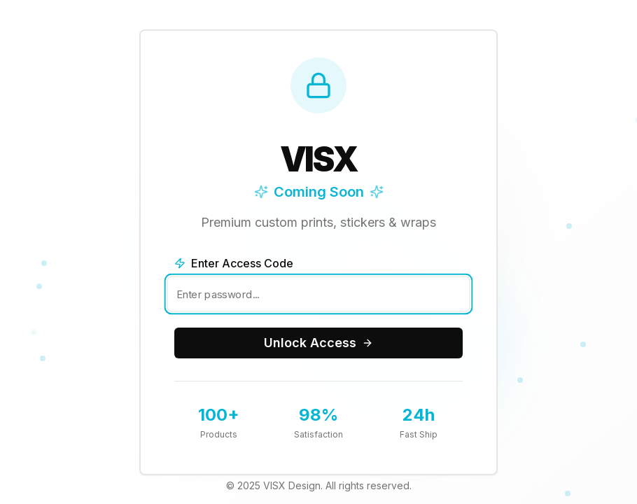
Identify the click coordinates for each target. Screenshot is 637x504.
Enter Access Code (233, 263)
